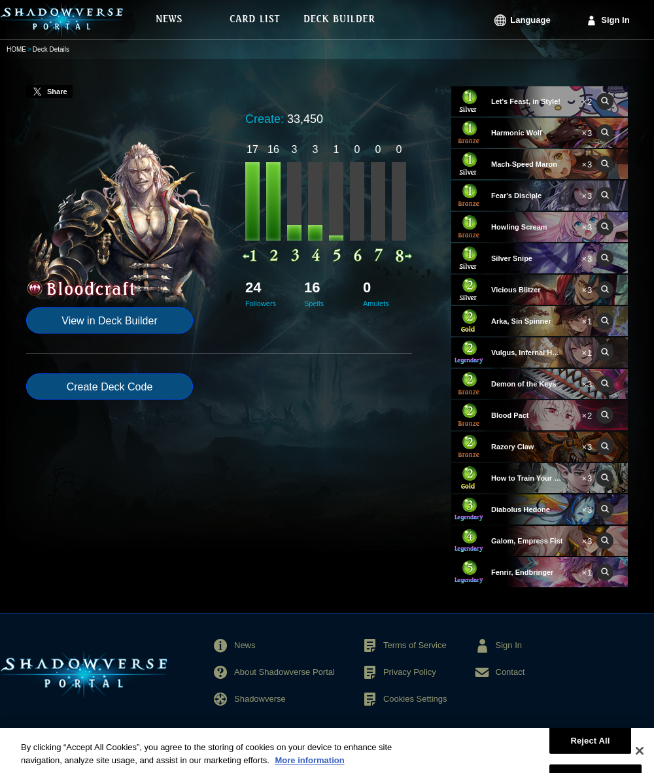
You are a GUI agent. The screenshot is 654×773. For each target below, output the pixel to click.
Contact (510, 672)
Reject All (590, 748)
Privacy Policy (409, 672)
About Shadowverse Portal (284, 672)
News (245, 645)
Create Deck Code (110, 386)
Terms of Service (415, 645)
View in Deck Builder (109, 320)
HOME (16, 49)
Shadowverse (260, 699)
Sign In (615, 20)
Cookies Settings (415, 699)
